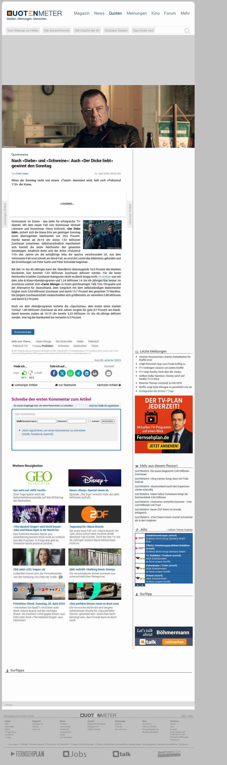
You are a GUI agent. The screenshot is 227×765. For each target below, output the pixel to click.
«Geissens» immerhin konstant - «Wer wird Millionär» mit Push (163, 503)
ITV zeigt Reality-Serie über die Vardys (160, 371)
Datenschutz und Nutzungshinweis (177, 733)
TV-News (64, 724)
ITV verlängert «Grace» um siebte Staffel (161, 367)
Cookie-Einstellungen (179, 737)
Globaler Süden (116, 30)
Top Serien (183, 744)
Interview (36, 729)
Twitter (8, 737)
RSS (6, 724)
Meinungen (137, 13)
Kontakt (173, 729)
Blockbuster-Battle (150, 732)
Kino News (13, 744)
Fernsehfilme (121, 744)
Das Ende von (143, 30)
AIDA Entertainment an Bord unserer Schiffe (158, 558)
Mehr (185, 13)
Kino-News (147, 724)
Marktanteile (92, 726)
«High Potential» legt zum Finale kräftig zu (162, 364)
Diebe (80, 341)
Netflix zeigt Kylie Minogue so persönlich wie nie (165, 387)
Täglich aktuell (94, 729)
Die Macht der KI (87, 30)
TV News (74, 744)
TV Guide (99, 744)
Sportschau (80, 345)
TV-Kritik (118, 726)
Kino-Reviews (121, 729)
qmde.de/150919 (113, 360)
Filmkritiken (50, 744)
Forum (170, 13)
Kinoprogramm (149, 744)
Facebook (9, 734)
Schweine (63, 345)
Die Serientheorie (56, 30)
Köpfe (62, 734)
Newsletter (9, 726)
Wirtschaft (64, 729)
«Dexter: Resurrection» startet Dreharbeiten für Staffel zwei (164, 358)
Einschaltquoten (86, 744)
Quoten (115, 13)
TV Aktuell (23, 744)
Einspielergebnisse (150, 729)
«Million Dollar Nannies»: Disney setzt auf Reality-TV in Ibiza (161, 377)
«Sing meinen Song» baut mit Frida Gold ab (161, 480)
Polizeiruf (93, 341)
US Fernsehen (63, 744)
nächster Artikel (109, 385)
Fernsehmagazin (36, 744)
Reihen (35, 726)
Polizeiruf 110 (20, 345)
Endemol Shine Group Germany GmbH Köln (160, 538)
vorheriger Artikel (24, 385)
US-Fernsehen (66, 737)
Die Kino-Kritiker (149, 726)
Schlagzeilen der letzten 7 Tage (156, 391)
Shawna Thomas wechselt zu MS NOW (160, 383)
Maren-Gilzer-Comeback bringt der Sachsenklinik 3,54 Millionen (161, 495)
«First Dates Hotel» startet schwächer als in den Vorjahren (164, 519)
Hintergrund (37, 724)
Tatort (94, 345)
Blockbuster (109, 744)
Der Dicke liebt (64, 341)
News (99, 13)
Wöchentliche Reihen (96, 724)
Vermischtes (65, 726)
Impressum (175, 739)
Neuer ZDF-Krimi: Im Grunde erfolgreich (158, 511)
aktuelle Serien (135, 744)
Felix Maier (22, 173)
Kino (155, 13)
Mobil (7, 729)
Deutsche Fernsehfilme (167, 744)
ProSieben (104, 276)
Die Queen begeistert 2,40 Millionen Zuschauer (162, 472)
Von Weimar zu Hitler (22, 30)
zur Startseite (65, 385)
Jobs (172, 726)
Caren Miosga (43, 341)
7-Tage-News (10, 732)
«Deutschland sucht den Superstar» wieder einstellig (162, 488)
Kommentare (22, 332)
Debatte (118, 724)
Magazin (82, 13)
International (65, 732)
